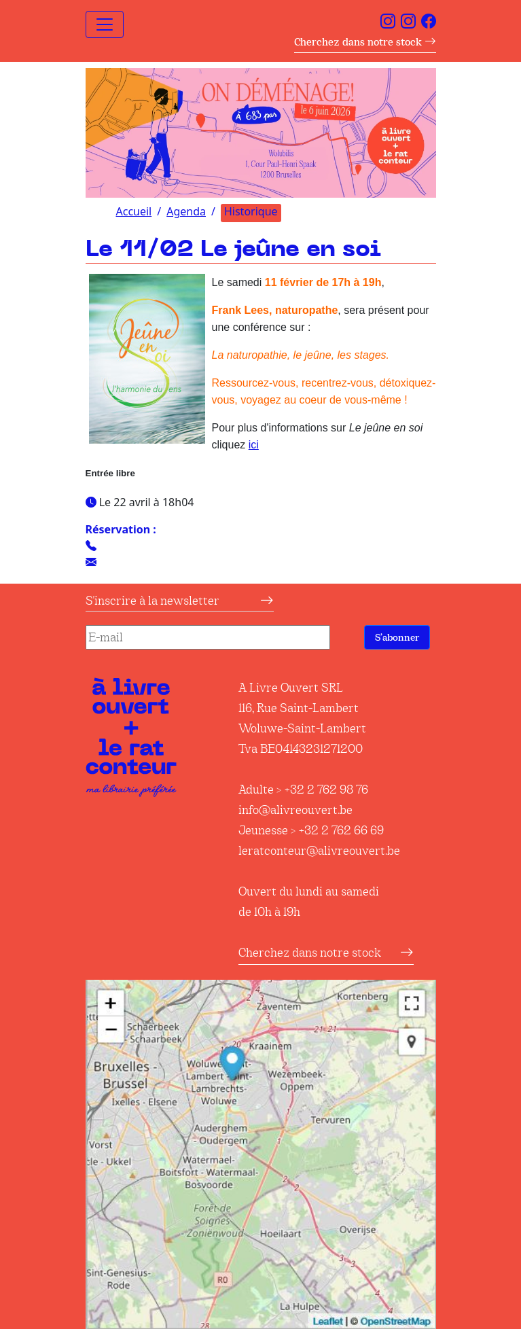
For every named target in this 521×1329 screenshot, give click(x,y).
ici (254, 444)
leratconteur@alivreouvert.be (319, 851)
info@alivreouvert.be (295, 810)
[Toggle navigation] (105, 24)
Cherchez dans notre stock (365, 42)
